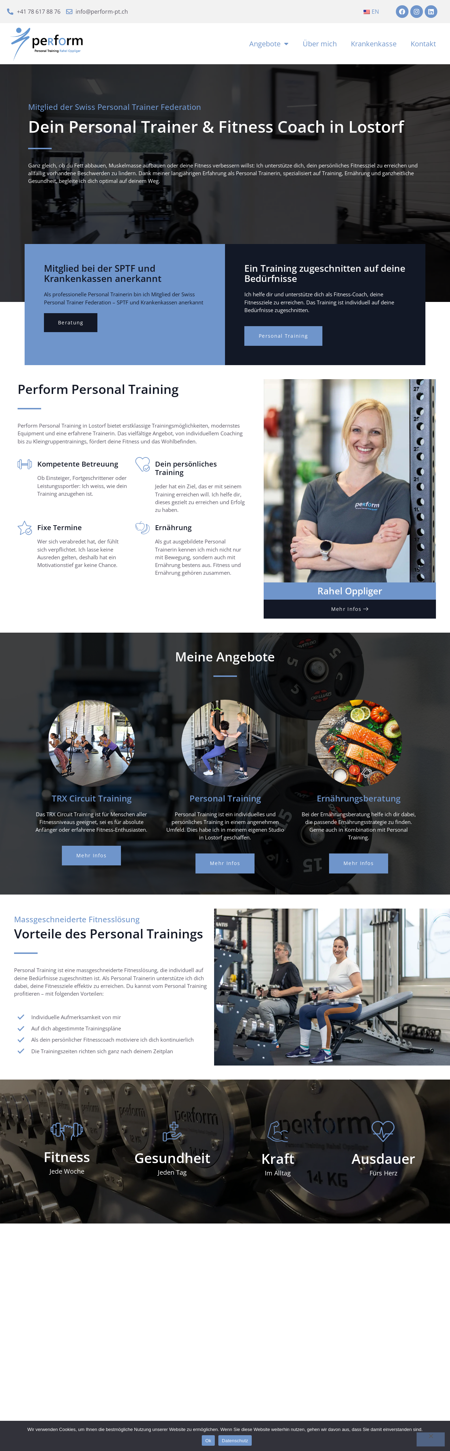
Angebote (269, 46)
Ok (208, 1440)
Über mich (320, 46)
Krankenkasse (374, 46)
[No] (431, 1439)
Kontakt (423, 46)
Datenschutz (235, 1440)
